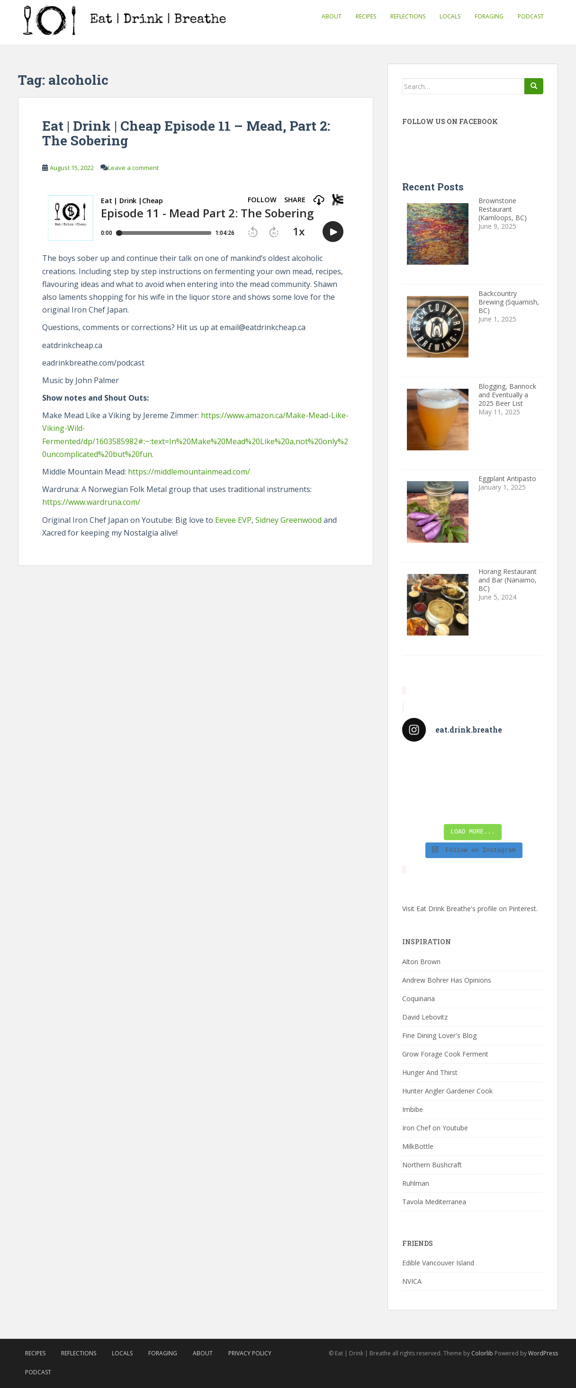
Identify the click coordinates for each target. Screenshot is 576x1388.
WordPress (543, 1353)
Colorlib (482, 1353)
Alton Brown (421, 961)
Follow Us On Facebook (450, 121)
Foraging (489, 16)
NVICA (412, 1281)
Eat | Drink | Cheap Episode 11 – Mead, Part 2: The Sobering (186, 133)
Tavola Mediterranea (434, 1201)
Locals (450, 16)
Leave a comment (133, 167)
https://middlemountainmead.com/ (189, 471)
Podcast (531, 16)
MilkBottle (417, 1146)
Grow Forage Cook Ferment (445, 1053)
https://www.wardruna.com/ (91, 502)
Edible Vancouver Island (438, 1262)
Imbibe (412, 1109)
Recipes (366, 16)
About (332, 16)
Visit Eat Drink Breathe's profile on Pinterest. (470, 908)
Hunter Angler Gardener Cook (447, 1090)
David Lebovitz (425, 1016)
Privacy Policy (249, 1353)
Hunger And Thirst (430, 1072)
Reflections (407, 16)
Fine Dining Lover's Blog (439, 1035)
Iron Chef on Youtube (435, 1127)
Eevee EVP (232, 520)
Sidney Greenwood (288, 520)
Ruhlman (415, 1183)
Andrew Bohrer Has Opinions (446, 980)
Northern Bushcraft (432, 1164)
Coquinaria (418, 998)
